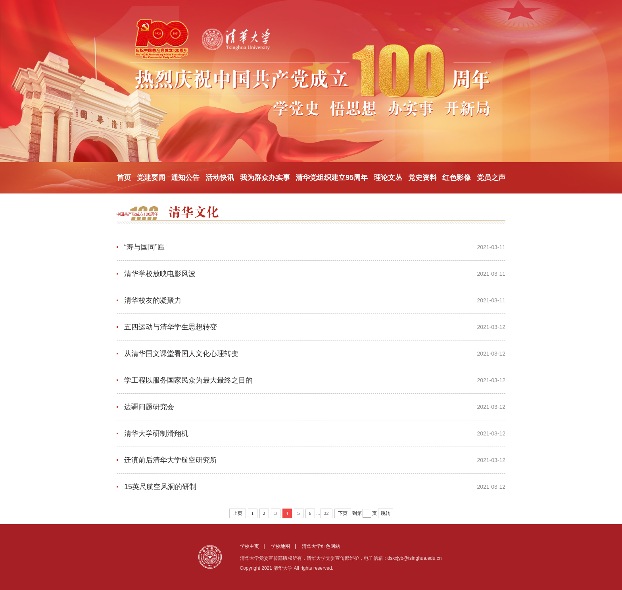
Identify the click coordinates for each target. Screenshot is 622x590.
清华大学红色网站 (321, 546)
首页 (124, 178)
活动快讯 (219, 178)
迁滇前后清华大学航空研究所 (170, 460)
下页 (342, 513)
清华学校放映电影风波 (160, 274)
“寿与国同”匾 (144, 247)
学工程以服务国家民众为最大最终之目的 (188, 380)
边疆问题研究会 (149, 407)
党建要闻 (151, 178)
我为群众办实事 (265, 178)
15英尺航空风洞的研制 (160, 487)
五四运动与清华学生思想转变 (170, 327)
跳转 (385, 513)
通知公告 (185, 178)
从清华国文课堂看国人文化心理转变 (181, 354)
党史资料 (422, 178)
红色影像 (456, 178)
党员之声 (491, 178)
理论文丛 (388, 178)
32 (326, 513)
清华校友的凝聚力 (152, 300)
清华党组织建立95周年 (332, 178)
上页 (237, 513)
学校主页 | (255, 546)
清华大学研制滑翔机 (156, 433)
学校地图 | (286, 546)
